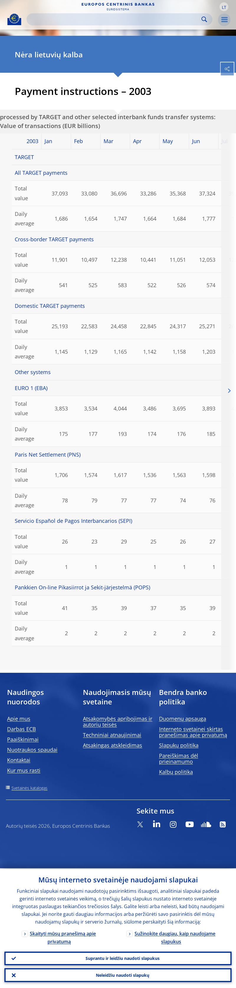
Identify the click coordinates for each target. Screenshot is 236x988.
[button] (223, 6)
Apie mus (18, 718)
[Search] (114, 19)
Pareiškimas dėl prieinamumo (178, 758)
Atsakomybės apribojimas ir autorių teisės (117, 721)
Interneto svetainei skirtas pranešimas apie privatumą (193, 731)
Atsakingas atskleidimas (112, 745)
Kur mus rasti (23, 770)
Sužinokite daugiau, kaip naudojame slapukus (175, 936)
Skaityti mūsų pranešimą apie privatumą (63, 936)
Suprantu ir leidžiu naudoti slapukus (123, 957)
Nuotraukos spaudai (32, 749)
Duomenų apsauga (182, 718)
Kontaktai (18, 760)
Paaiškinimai (23, 739)
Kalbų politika (176, 771)
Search (204, 19)
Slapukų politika (179, 745)
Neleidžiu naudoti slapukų (122, 975)
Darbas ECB (21, 728)
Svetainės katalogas (29, 788)
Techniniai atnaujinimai (112, 734)
